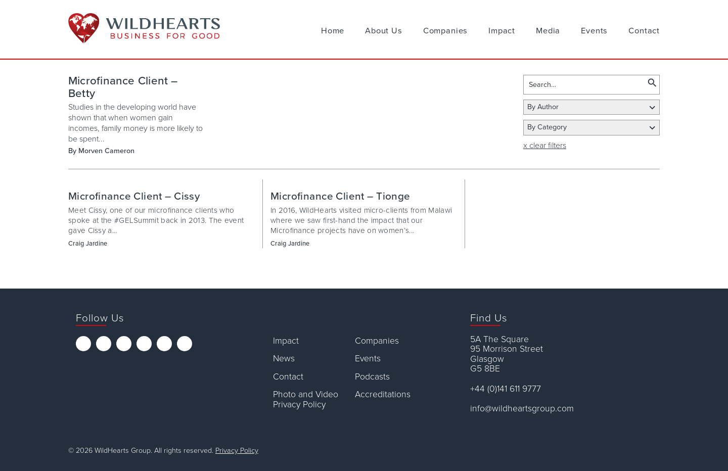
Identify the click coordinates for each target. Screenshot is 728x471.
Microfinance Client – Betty (123, 87)
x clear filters (544, 145)
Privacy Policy (236, 450)
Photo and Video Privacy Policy (305, 399)
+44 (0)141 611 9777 (505, 389)
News (284, 358)
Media (548, 31)
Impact (501, 31)
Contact (644, 31)
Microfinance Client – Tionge (340, 196)
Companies (445, 31)
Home (332, 31)
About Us (383, 31)
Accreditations (383, 394)
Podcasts (372, 377)
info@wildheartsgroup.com (522, 408)
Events (594, 31)
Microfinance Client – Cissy (134, 196)
